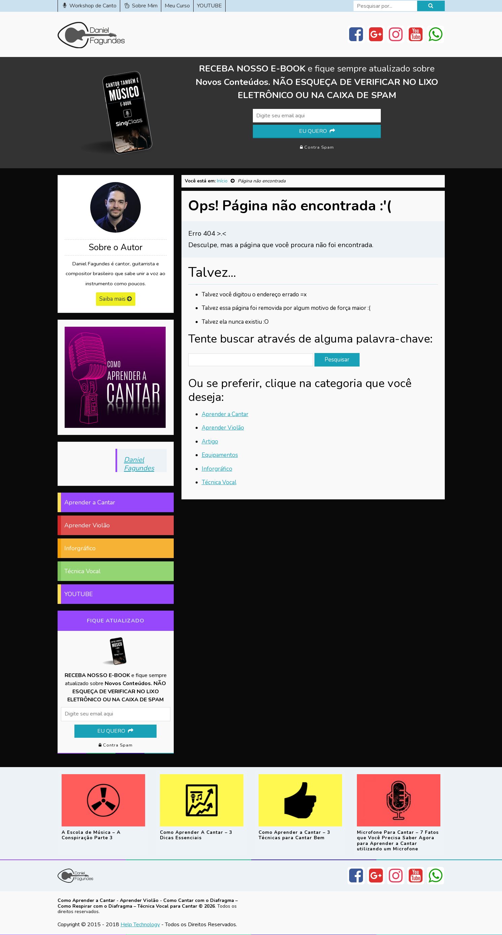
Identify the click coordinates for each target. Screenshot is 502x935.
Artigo (210, 441)
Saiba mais (115, 299)
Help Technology (140, 924)
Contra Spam (317, 147)
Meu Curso (177, 5)
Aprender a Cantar (225, 414)
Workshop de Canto (89, 5)
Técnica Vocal (219, 482)
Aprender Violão (223, 428)
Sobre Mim (141, 5)
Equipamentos (220, 455)
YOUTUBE (209, 5)
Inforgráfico (217, 469)
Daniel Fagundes (139, 463)
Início (222, 181)
